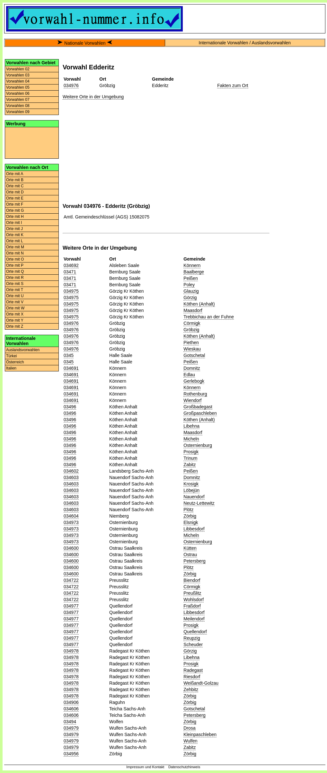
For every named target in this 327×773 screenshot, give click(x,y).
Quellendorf (195, 631)
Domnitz (191, 368)
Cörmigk (191, 323)
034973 (71, 522)
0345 (69, 355)
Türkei (11, 356)
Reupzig (191, 638)
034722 (71, 580)
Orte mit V (14, 302)
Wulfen (190, 740)
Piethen (191, 342)
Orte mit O (15, 259)
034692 (71, 265)
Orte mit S (14, 283)
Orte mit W (15, 308)
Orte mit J (14, 229)
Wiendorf (192, 400)
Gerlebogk (193, 381)
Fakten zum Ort (232, 85)
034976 (71, 85)
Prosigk (191, 451)
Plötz (188, 509)
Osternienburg (197, 445)
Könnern (191, 265)
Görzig (190, 297)
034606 (71, 708)
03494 (70, 721)
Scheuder (193, 644)
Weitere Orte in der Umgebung (93, 96)
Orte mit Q (15, 271)
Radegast (193, 670)
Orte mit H (15, 216)
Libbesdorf (193, 528)
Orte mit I (14, 222)
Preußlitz (192, 593)
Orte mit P (14, 265)
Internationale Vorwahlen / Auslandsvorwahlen (245, 42)
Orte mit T (14, 290)
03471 (70, 271)
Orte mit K (14, 235)
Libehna (191, 426)
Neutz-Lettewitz (198, 503)
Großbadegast (197, 406)
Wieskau (192, 348)
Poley (189, 284)
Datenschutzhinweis (184, 767)
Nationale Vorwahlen (84, 43)
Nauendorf (193, 496)
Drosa (189, 728)
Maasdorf (192, 310)
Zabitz (189, 464)
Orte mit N (15, 253)
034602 (71, 471)
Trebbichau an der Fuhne (208, 316)
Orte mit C (15, 186)
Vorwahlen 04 (18, 81)
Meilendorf (193, 618)
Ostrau (190, 554)
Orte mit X (14, 314)
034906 (71, 702)
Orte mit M (15, 247)
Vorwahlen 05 (18, 87)
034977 (71, 606)
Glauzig (191, 291)
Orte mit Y (14, 320)
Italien (11, 368)
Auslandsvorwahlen (23, 350)
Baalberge (193, 271)
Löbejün (191, 490)
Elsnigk (190, 522)
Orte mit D (15, 192)
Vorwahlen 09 (18, 112)
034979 (71, 728)
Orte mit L (14, 241)
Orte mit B (14, 180)
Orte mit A (14, 174)
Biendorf (191, 580)
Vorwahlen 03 (18, 75)
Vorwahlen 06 (18, 93)
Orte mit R (15, 277)
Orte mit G (15, 210)
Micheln (191, 438)
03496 (70, 406)
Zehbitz (190, 689)
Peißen (190, 278)
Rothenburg (195, 393)
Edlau (189, 374)
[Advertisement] (31, 142)
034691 (71, 368)
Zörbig (189, 516)
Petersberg (194, 561)
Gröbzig (191, 329)
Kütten (189, 548)
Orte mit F (14, 204)
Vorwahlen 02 (18, 69)
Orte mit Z (14, 326)
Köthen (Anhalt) (199, 304)
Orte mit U (15, 296)
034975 (71, 291)
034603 (71, 477)
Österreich (15, 362)
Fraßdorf (192, 606)
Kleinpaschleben (200, 734)
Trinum (190, 458)
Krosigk (191, 483)
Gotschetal (194, 355)
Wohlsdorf (193, 599)
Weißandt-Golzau (200, 683)
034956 (71, 753)
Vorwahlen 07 (18, 99)
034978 (71, 650)
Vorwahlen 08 (18, 105)
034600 (71, 548)
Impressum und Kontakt (145, 767)
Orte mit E (14, 198)
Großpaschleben (200, 413)
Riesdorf (191, 676)
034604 (71, 516)
